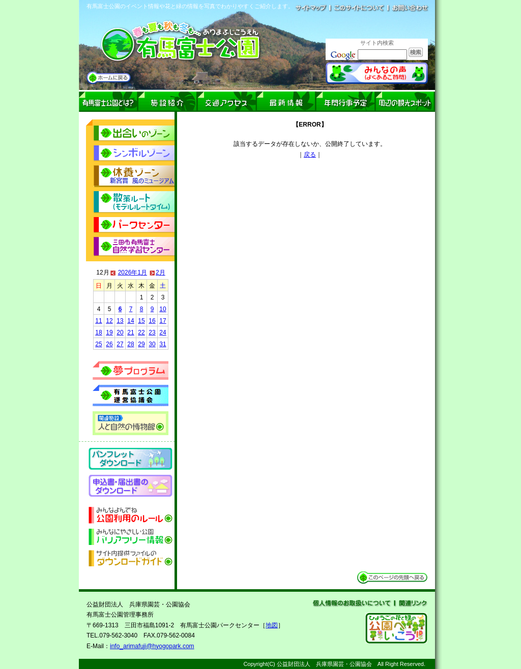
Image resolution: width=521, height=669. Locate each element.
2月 (160, 272)
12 (109, 320)
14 (130, 320)
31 (162, 344)
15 (141, 320)
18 (98, 332)
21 (130, 332)
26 (109, 344)
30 (152, 344)
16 (152, 320)
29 (141, 344)
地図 (272, 625)
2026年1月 (132, 272)
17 (162, 320)
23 (152, 332)
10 (162, 309)
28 (130, 344)
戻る (310, 154)
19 (109, 332)
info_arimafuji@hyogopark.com (152, 646)
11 (98, 320)
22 (141, 332)
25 (98, 344)
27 (120, 344)
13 (120, 320)
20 (120, 332)
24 (162, 332)
